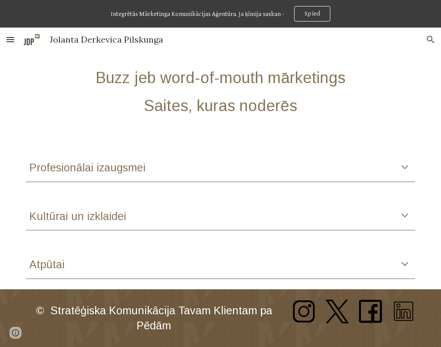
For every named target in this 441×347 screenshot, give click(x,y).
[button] (10, 39)
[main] (221, 92)
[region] (220, 14)
